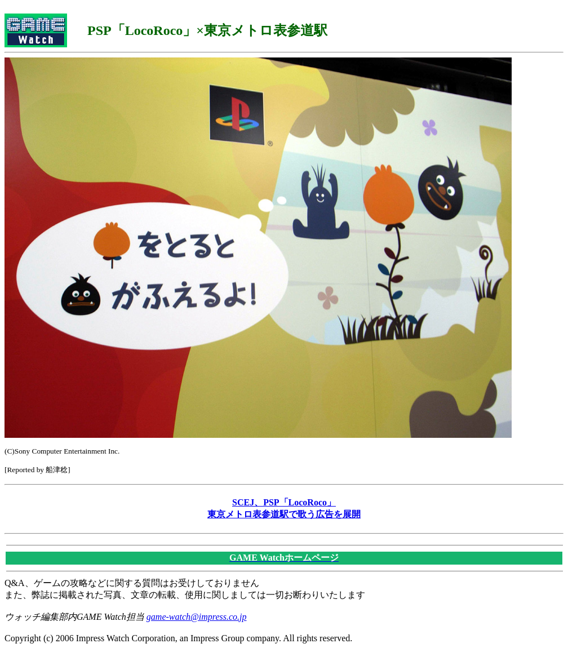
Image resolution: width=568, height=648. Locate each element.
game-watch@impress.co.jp (197, 617)
